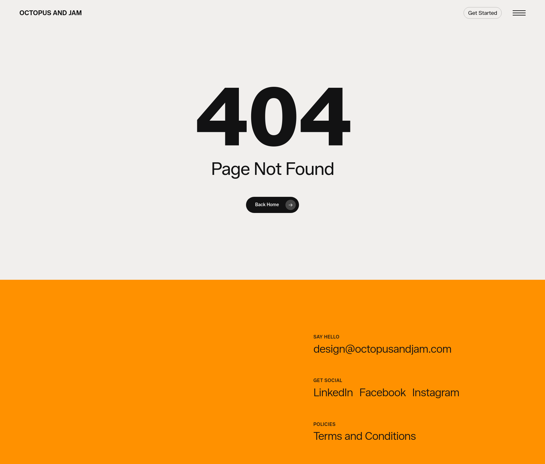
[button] (519, 13)
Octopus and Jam (50, 13)
